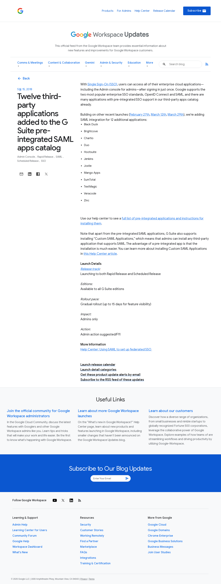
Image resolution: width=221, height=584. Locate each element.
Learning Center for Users (29, 530)
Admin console (26, 156)
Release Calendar (164, 11)
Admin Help (19, 524)
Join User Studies (159, 552)
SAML (59, 156)
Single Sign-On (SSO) (102, 84)
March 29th (176, 114)
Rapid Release (45, 156)
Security (85, 524)
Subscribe (197, 11)
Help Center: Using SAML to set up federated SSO (116, 349)
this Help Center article (100, 254)
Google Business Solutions (165, 541)
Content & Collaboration (64, 64)
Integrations (88, 558)
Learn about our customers (171, 411)
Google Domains (159, 530)
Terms (91, 579)
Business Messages (160, 547)
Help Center (142, 11)
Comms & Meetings (30, 64)
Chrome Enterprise (160, 536)
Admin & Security (111, 64)
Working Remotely (92, 536)
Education (134, 64)
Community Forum (24, 536)
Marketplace (88, 547)
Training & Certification (95, 563)
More (149, 64)
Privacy (83, 579)
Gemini (89, 64)
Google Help (20, 541)
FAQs (83, 552)
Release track (90, 269)
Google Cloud (157, 524)
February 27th (140, 114)
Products (107, 11)
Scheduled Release (28, 160)
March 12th (158, 114)
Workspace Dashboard (27, 547)
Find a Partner (89, 541)
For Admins (124, 11)
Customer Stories (91, 530)
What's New (20, 552)
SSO (43, 160)
